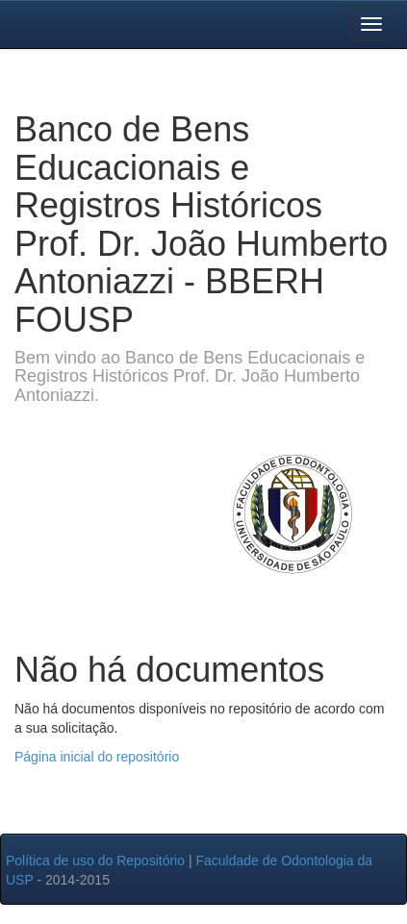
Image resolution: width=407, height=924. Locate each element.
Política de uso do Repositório (95, 860)
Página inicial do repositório (96, 756)
